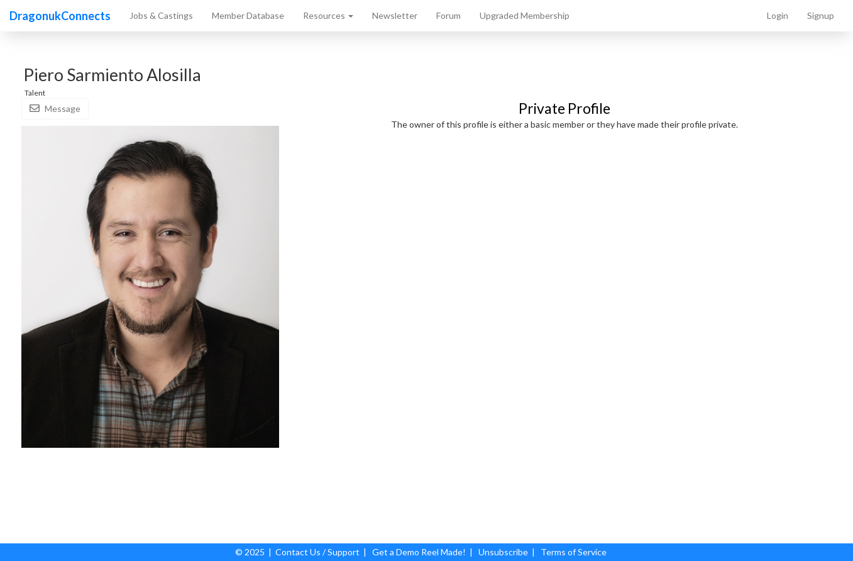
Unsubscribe (503, 552)
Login (777, 15)
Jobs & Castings (161, 15)
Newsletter (394, 15)
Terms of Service (574, 552)
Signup (820, 15)
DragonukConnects (60, 16)
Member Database (248, 15)
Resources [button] (328, 15)
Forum (448, 15)
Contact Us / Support (317, 552)
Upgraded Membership (525, 15)
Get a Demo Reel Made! (419, 552)
